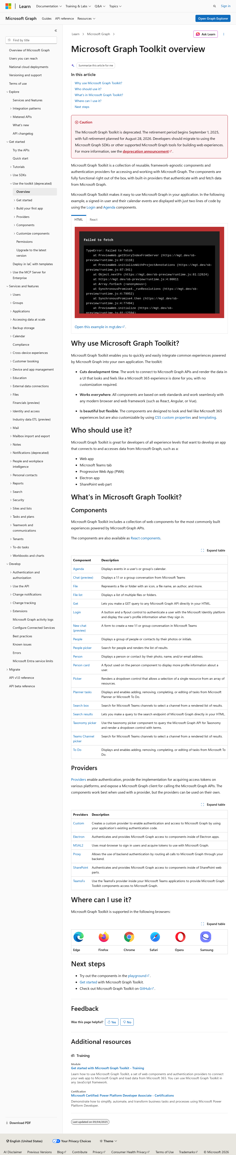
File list (77, 595)
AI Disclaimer (13, 1152)
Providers (78, 779)
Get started (88, 982)
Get (75, 603)
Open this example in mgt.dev (98, 326)
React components (145, 538)
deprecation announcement (146, 151)
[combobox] (31, 40)
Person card (81, 665)
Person (77, 656)
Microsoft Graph (98, 34)
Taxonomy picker (84, 723)
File (75, 586)
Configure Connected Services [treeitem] (34, 627)
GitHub (145, 988)
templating (207, 417)
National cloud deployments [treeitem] (28, 67)
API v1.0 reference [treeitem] (21, 677)
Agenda (109, 207)
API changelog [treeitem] (23, 133)
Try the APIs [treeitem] (21, 150)
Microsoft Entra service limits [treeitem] (33, 661)
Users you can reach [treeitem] (23, 58)
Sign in (226, 6)
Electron (79, 836)
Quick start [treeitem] (20, 158)
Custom (78, 823)
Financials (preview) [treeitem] (26, 402)
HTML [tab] (78, 219)
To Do (77, 749)
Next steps (82, 107)
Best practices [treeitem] (22, 636)
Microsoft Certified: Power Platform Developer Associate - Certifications (122, 1095)
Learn (76, 34)
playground (137, 975)
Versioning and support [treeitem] (25, 75)
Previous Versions (39, 1152)
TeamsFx (79, 881)
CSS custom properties (173, 417)
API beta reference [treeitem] (22, 686)
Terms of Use (165, 1152)
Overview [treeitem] (23, 191)
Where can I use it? (88, 101)
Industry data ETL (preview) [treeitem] (32, 419)
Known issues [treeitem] (22, 644)
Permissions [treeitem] (24, 241)
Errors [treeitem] (17, 653)
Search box (81, 705)
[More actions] (224, 34)
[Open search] (214, 6)
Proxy (77, 854)
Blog (60, 1152)
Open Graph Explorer (213, 18)
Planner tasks (82, 692)
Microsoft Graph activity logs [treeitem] (33, 619)
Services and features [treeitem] (27, 100)
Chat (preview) (83, 577)
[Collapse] (56, 30)
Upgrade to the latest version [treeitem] (31, 253)
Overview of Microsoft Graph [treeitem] (29, 50)
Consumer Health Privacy (129, 1152)
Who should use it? (88, 89)
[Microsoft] (8, 6)
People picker (82, 647)
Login (91, 207)
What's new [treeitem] (21, 125)
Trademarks (187, 1152)
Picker (77, 678)
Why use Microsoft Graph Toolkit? (98, 83)
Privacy (98, 1152)
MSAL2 (78, 845)
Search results (83, 714)
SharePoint (80, 867)
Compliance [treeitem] (21, 344)
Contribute (79, 1152)
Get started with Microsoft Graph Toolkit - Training (107, 1068)
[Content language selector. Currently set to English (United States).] (24, 1141)
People (77, 639)
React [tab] (93, 219)
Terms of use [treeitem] (18, 83)
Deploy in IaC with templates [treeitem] (33, 264)
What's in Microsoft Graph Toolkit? (99, 95)
